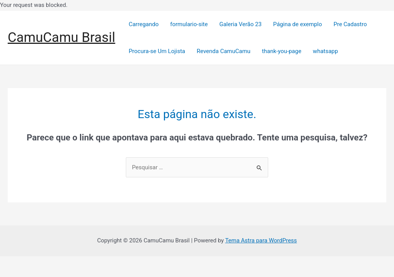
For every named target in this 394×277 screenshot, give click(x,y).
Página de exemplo (297, 24)
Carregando (144, 24)
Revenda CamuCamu (223, 51)
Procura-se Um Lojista (157, 51)
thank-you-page (281, 51)
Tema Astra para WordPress (261, 240)
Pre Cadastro (350, 24)
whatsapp (325, 51)
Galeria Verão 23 (240, 24)
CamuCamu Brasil (61, 37)
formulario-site (189, 24)
